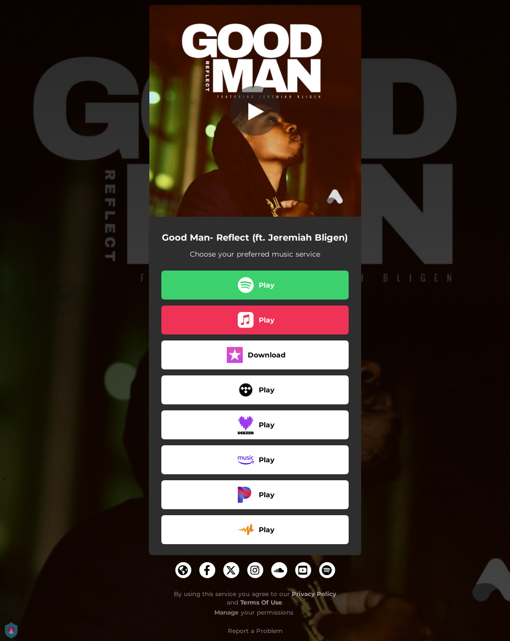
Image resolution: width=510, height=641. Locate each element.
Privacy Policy (314, 594)
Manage (226, 612)
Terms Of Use (261, 602)
